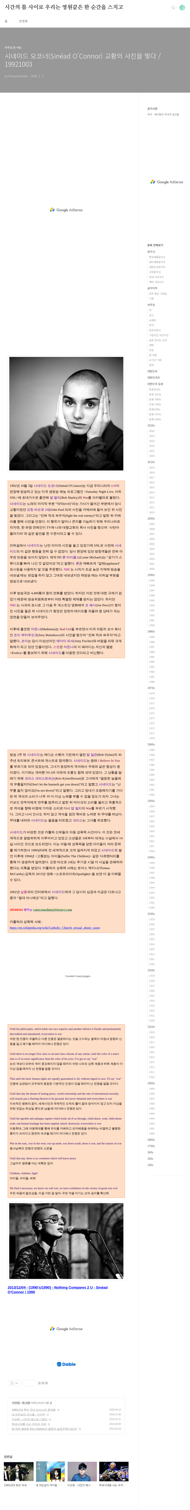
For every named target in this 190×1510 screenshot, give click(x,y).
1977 (151, 703)
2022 (151, 446)
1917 (151, 1042)
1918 (151, 1037)
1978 (151, 698)
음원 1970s (155, 414)
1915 (151, 1052)
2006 (151, 539)
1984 (151, 661)
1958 (151, 811)
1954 (151, 831)
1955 (151, 826)
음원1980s (154, 409)
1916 (151, 1047)
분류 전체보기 (155, 245)
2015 (151, 487)
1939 (151, 919)
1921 (151, 1015)
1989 (151, 637)
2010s (151, 462)
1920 (151, 1020)
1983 (151, 666)
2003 (151, 554)
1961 (151, 789)
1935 (151, 939)
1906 (151, 1103)
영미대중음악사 (157, 262)
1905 (151, 1108)
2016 (151, 482)
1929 (151, 975)
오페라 (152, 320)
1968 (151, 755)
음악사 (151, 251)
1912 (151, 1067)
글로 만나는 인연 (158, 340)
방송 (151, 350)
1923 (151, 1005)
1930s (151, 914)
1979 (151, 693)
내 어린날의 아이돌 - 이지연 (28, 1414)
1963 (151, 779)
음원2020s (154, 389)
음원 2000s (155, 399)
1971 (151, 733)
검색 (173, 8)
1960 (151, 794)
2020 (151, 456)
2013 (151, 497)
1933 (151, 949)
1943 (151, 892)
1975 (151, 713)
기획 (151, 298)
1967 (151, 760)
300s (150, 1152)
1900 (151, 1133)
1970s (151, 688)
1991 (151, 620)
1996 (151, 595)
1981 (151, 676)
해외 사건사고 (156, 282)
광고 (151, 315)
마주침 (16, 1402)
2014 (151, 492)
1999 (151, 580)
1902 (151, 1123)
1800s (151, 1139)
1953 (151, 836)
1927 (151, 985)
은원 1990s (155, 404)
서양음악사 (155, 272)
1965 (151, 769)
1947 (151, 872)
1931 (151, 959)
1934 (151, 944)
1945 (151, 882)
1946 (151, 877)
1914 (151, 1057)
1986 (151, 652)
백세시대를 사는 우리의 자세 (29, 1424)
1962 (151, 784)
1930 (151, 964)
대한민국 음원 (155, 384)
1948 (151, 867)
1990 (151, 625)
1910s (151, 1027)
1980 (151, 681)
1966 (151, 764)
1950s (151, 801)
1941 (151, 902)
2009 (151, 524)
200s (150, 1158)
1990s (151, 575)
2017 (151, 477)
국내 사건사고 (156, 277)
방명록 (23, 21)
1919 (151, 1032)
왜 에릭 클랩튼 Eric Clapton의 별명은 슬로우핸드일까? (44, 1428)
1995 (151, 600)
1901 (151, 1128)
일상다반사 (155, 330)
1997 (151, 590)
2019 (151, 467)
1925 (151, 995)
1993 (151, 610)
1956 (151, 821)
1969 (151, 750)
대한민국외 (153, 377)
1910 (151, 1077)
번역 (151, 365)
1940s (151, 857)
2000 (151, 568)
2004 (151, 549)
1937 (151, 929)
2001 (151, 563)
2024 (151, 436)
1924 (151, 1000)
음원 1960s (155, 419)
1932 (151, 954)
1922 (151, 1010)
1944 (151, 887)
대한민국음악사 (157, 267)
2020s (151, 425)
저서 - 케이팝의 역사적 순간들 (163, 114)
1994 (151, 605)
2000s (151, 518)
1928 (151, 980)
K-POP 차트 (155, 360)
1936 (151, 934)
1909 (151, 1088)
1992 (151, 615)
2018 (151, 472)
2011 (151, 507)
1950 (151, 851)
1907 (151, 1098)
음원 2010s (155, 394)
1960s (151, 744)
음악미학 (152, 288)
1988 (151, 642)
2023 (151, 441)
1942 (151, 897)
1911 (151, 1072)
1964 (151, 774)
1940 (151, 907)
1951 (151, 846)
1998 (151, 585)
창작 (151, 325)
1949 (151, 862)
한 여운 (26, 1402)
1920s (151, 970)
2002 (151, 559)
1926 (151, 990)
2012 (151, 502)
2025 (151, 431)
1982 (151, 671)
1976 (151, 708)
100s (150, 1165)
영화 (151, 345)
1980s (151, 631)
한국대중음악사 (157, 257)
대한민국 (152, 371)
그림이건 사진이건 (158, 335)
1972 (151, 728)
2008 (151, 529)
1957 (151, 816)
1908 (151, 1093)
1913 (151, 1062)
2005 (151, 544)
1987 (151, 647)
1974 (151, 718)
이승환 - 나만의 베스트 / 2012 (29, 1419)
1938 (151, 924)
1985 (151, 657)
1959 (151, 806)
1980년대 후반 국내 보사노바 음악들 (34, 1409)
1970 (151, 738)
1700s (151, 1146)
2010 (151, 512)
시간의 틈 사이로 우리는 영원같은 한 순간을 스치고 (64, 7)
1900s (151, 1083)
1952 (151, 841)
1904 (151, 1113)
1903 (151, 1118)
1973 (151, 723)
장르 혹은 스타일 (158, 293)
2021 (151, 451)
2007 (151, 534)
